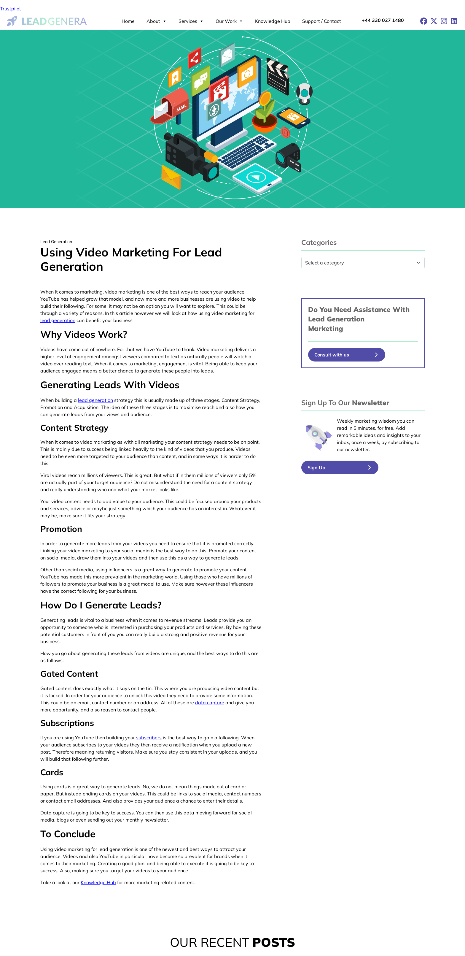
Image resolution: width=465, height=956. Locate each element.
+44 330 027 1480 (383, 20)
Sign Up (316, 467)
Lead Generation (336, 319)
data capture (209, 702)
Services (191, 21)
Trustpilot (10, 9)
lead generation (57, 320)
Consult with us (331, 355)
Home (128, 21)
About (156, 21)
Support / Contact (321, 21)
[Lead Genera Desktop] (47, 20)
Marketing (325, 328)
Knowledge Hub (272, 21)
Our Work (229, 21)
